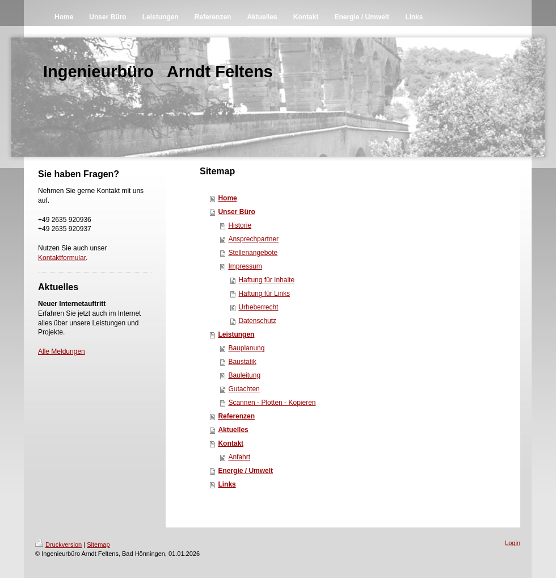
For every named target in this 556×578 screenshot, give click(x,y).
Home (227, 198)
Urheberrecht (258, 307)
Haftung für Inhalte (266, 280)
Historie (239, 225)
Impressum (245, 266)
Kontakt (230, 443)
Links (226, 484)
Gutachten (243, 389)
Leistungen (236, 334)
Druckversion (58, 544)
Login (512, 542)
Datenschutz (257, 321)
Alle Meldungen (61, 351)
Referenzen (236, 416)
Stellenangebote (252, 253)
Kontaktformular (62, 258)
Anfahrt (239, 457)
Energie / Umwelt (245, 471)
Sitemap (98, 544)
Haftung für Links (264, 294)
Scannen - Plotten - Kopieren (271, 403)
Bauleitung (244, 375)
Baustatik (242, 362)
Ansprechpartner (253, 239)
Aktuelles (233, 430)
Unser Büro (236, 212)
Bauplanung (246, 348)
